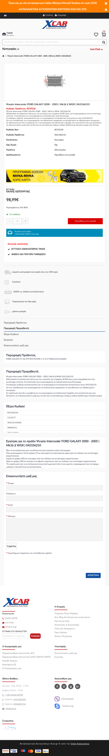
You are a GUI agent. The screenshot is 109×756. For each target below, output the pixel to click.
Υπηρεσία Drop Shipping (66, 613)
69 (15, 700)
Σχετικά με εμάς (62, 621)
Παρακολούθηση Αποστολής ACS (18, 653)
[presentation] (29, 561)
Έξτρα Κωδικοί (11, 334)
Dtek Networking (80, 744)
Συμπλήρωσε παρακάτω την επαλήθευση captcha (30, 553)
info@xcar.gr (11, 627)
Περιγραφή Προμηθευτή (16, 328)
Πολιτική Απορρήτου (65, 629)
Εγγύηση (8, 340)
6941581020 (64, 699)
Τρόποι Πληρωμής (63, 636)
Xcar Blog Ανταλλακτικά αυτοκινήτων (72, 617)
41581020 (21, 700)
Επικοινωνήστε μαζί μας (16, 345)
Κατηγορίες (10, 49)
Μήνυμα (11, 516)
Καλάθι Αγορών (9, 661)
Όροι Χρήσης (61, 632)
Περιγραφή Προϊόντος (15, 323)
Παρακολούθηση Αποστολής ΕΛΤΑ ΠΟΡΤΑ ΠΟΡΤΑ (26, 657)
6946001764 (20, 704)
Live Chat (9, 623)
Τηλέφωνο (10, 494)
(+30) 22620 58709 (22, 234)
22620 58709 (11, 618)
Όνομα (11, 483)
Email (10, 505)
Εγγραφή (35, 636)
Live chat (35, 234)
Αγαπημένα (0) (9, 665)
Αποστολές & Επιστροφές (67, 625)
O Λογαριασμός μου (12, 668)
